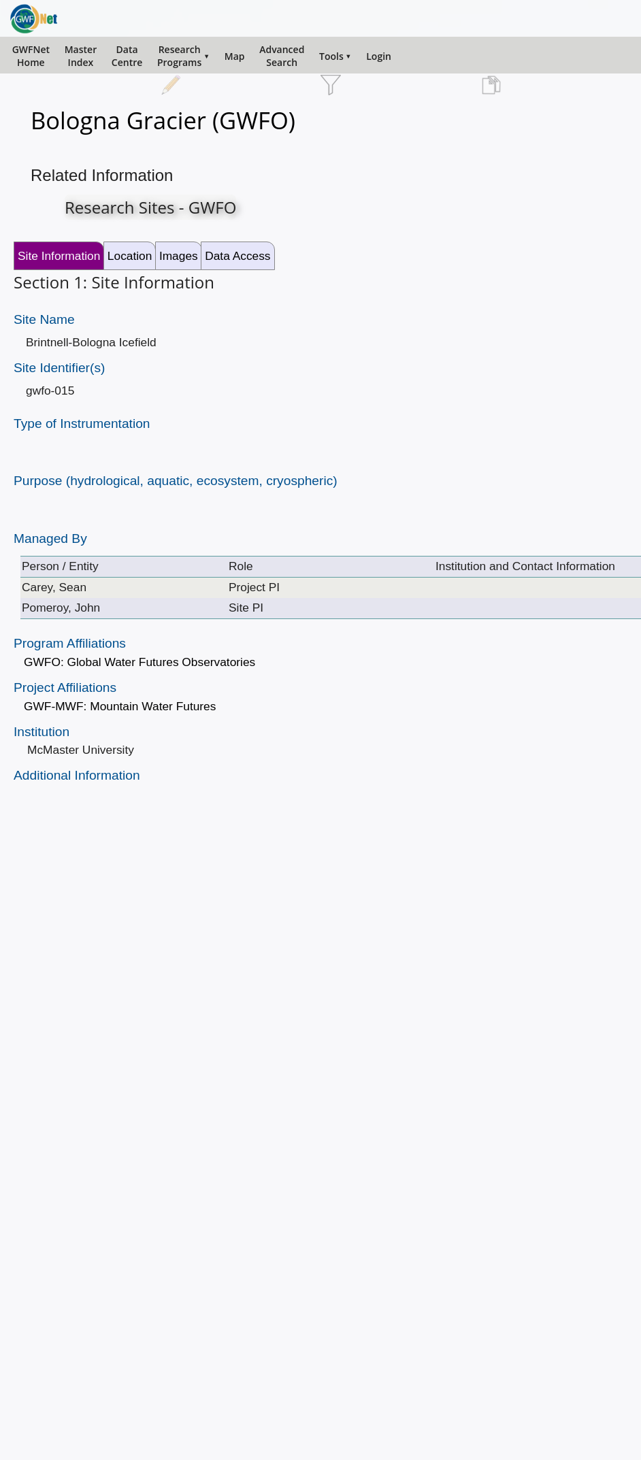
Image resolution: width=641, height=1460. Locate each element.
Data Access (237, 256)
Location (130, 256)
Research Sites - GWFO (150, 207)
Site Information (59, 256)
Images (178, 256)
